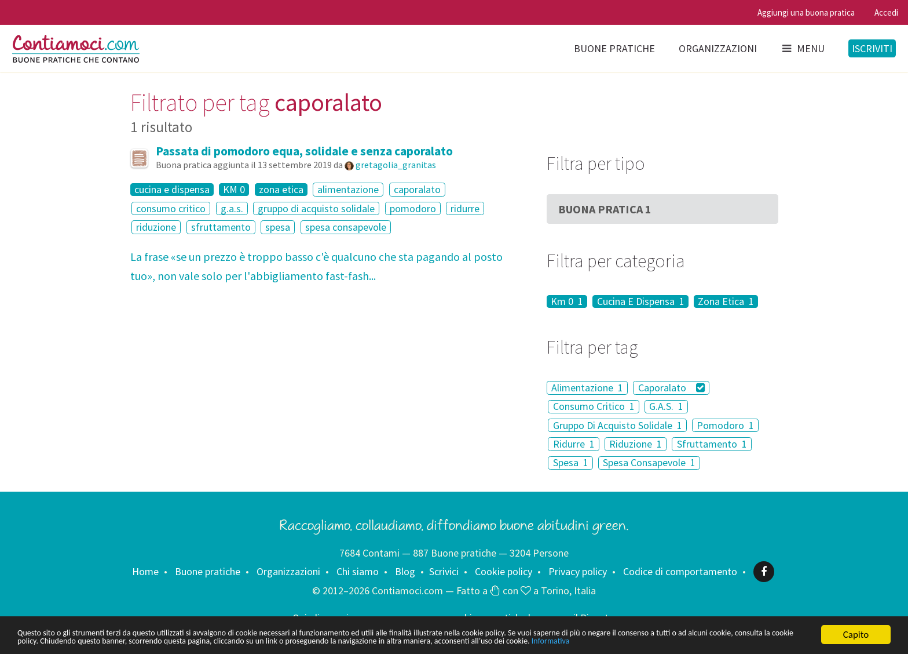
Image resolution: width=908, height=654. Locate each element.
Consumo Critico (594, 406)
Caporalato (671, 387)
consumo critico (171, 208)
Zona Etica (726, 301)
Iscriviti (872, 48)
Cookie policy (503, 571)
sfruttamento (221, 227)
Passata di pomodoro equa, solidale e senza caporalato (304, 151)
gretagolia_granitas (396, 164)
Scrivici (444, 571)
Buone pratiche (614, 48)
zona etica (281, 189)
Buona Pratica (604, 209)
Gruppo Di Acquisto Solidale (617, 425)
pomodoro (413, 208)
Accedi (886, 12)
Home (145, 571)
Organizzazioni (718, 48)
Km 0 (567, 301)
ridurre (465, 208)
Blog (405, 571)
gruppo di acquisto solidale (316, 208)
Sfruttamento (712, 443)
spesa (277, 227)
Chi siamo (357, 571)
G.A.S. (666, 406)
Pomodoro (725, 425)
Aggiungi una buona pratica (806, 12)
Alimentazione (587, 387)
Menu (803, 48)
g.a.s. (232, 208)
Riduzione (635, 443)
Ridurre (574, 443)
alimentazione (348, 189)
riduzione (156, 227)
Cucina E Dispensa (640, 301)
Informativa (40, 641)
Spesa (570, 463)
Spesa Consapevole (649, 463)
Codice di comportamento (680, 571)
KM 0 (234, 189)
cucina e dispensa (172, 189)
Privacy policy (577, 571)
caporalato (417, 189)
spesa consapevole (345, 227)
